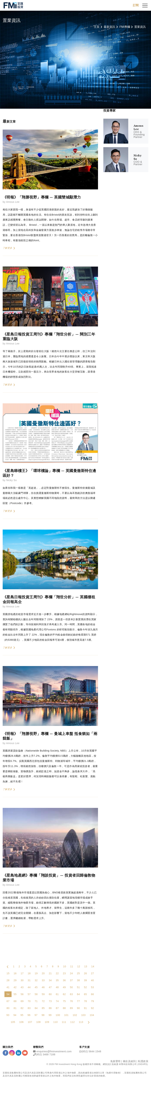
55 (15, 994)
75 (64, 1001)
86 (50, 1008)
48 (57, 987)
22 (57, 973)
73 (50, 1001)
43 (22, 987)
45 (36, 987)
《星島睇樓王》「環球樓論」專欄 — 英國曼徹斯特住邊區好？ (49, 473)
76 (71, 1001)
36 (64, 980)
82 (22, 1008)
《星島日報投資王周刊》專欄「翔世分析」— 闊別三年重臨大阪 (49, 336)
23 (64, 973)
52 (85, 987)
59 (43, 994)
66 (92, 994)
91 (85, 1008)
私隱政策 (143, 1061)
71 (36, 1001)
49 (64, 987)
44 (29, 987)
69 (22, 1001)
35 (57, 980)
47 (50, 987)
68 (15, 1001)
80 (8, 1008)
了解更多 (9, 248)
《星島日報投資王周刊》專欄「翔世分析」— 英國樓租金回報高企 (49, 599)
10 (64, 966)
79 (92, 1001)
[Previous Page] (7, 966)
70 (29, 1001)
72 (43, 1001)
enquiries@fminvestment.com (54, 1051)
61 (57, 994)
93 (7, 1015)
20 (43, 973)
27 (92, 973)
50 (71, 987)
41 (8, 987)
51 (78, 987)
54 (8, 994)
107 (30, 1022)
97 (36, 1015)
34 (50, 980)
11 (71, 966)
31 (29, 980)
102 (75, 1015)
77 (78, 1001)
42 (15, 987)
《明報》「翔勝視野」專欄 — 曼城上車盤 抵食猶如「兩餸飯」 (50, 736)
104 (92, 1015)
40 (92, 980)
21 (50, 973)
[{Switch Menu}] (145, 5)
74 (57, 1001)
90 (78, 1008)
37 (71, 980)
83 (29, 1008)
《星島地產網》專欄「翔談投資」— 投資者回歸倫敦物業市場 (49, 878)
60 (50, 994)
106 (21, 1022)
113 (81, 1022)
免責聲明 (115, 1061)
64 (78, 994)
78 (85, 1001)
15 (8, 973)
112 (72, 1022)
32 (36, 980)
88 (64, 1008)
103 (83, 1015)
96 (29, 1015)
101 (66, 1015)
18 (29, 973)
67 (8, 1001)
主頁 (96, 26)
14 (92, 966)
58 (36, 994)
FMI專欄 (124, 26)
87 (57, 1008)
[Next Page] (88, 1022)
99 (50, 1015)
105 (13, 1022)
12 (78, 966)
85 (43, 1008)
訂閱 (136, 5)
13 (85, 966)
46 (43, 987)
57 (29, 994)
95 (21, 1015)
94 (14, 1015)
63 (71, 994)
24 (71, 973)
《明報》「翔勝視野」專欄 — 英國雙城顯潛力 (42, 197)
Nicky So (11, 480)
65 (85, 994)
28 (8, 980)
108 (38, 1022)
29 (15, 980)
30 (22, 980)
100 (58, 1015)
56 (22, 994)
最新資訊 (109, 26)
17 (22, 973)
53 (92, 987)
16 (15, 973)
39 (85, 980)
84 (36, 1008)
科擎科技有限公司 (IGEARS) (133, 1064)
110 (55, 1022)
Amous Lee (12, 202)
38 (78, 980)
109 (47, 1022)
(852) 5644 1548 (91, 1051)
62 (64, 994)
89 (71, 1008)
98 (43, 1015)
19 (36, 973)
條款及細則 (129, 1061)
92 (92, 1008)
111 (64, 1022)
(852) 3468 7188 (45, 1054)
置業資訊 (140, 26)
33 (43, 980)
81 (15, 1008)
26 (85, 973)
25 (78, 973)
